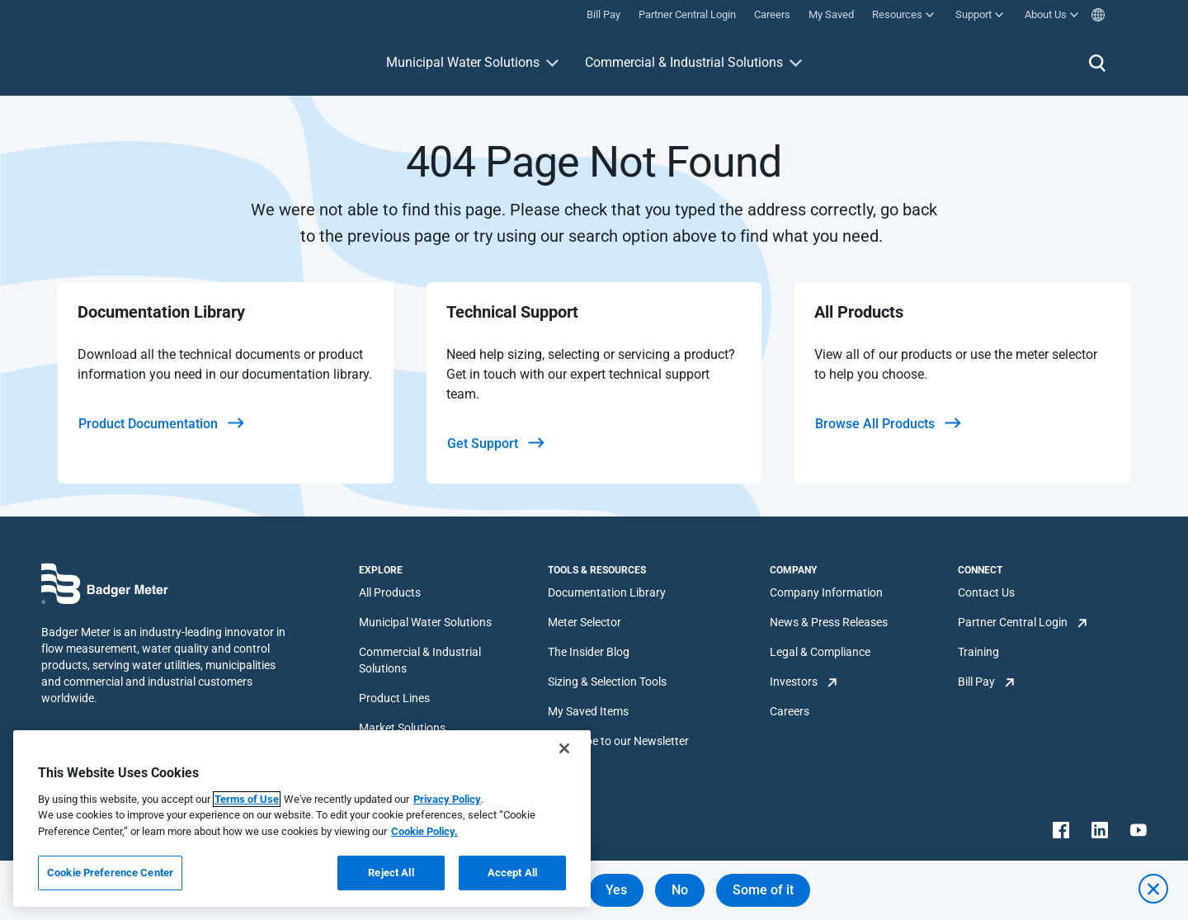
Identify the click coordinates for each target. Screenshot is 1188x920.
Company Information (826, 592)
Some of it (763, 890)
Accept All (512, 872)
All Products (390, 592)
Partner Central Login (1013, 622)
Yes (616, 890)
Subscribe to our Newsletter (618, 741)
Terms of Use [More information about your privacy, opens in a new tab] (246, 799)
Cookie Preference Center (110, 872)
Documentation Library (607, 592)
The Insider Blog (588, 651)
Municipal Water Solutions (463, 62)
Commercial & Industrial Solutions (684, 62)
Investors (794, 681)
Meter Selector (584, 622)
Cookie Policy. (424, 831)
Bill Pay (976, 681)
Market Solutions (402, 727)
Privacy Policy (447, 799)
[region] (302, 818)
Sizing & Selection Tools (607, 681)
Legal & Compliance (820, 651)
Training (978, 651)
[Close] (564, 748)
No (680, 890)
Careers (789, 711)
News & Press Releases (829, 622)
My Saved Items (588, 711)
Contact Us (986, 592)
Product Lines (394, 698)
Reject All (390, 872)
